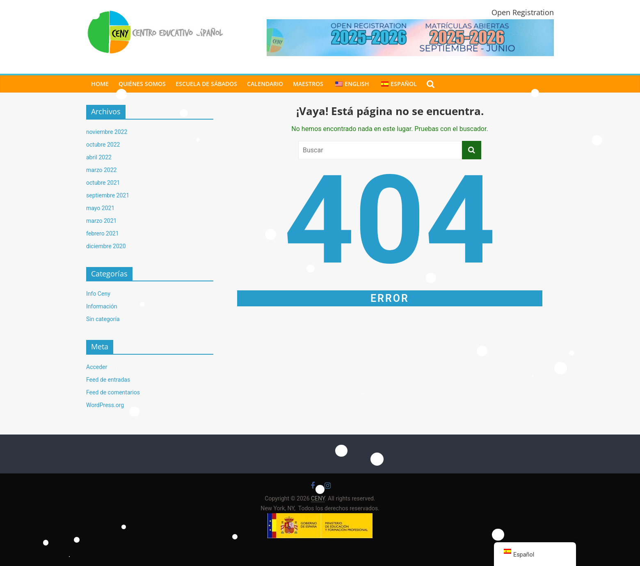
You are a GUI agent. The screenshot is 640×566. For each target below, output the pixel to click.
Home (100, 84)
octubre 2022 (103, 144)
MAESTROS (308, 84)
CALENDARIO (265, 84)
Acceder (96, 367)
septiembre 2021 (107, 195)
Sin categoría (103, 319)
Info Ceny (98, 293)
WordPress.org (105, 405)
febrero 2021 (102, 233)
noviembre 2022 (106, 132)
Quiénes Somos (142, 84)
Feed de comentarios (113, 392)
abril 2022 (99, 157)
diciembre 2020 (106, 246)
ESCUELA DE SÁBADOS (206, 84)
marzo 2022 (101, 170)
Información (101, 306)
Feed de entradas (108, 379)
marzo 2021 (101, 220)
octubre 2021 (103, 182)
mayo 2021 (100, 208)
